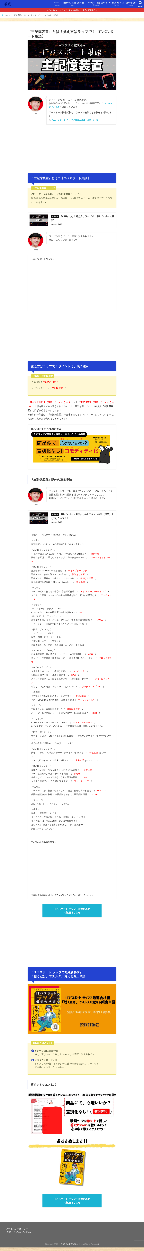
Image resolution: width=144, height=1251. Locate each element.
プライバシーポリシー (17, 1232)
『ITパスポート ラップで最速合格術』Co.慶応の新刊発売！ (72, 10)
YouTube (57, 4)
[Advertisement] (72, 147)
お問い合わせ (131, 4)
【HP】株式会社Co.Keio (18, 1235)
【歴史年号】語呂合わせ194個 (73, 4)
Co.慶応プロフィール (116, 4)
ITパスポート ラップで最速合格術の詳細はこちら (72, 913)
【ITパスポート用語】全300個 (96, 4)
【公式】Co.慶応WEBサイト (70, 1248)
